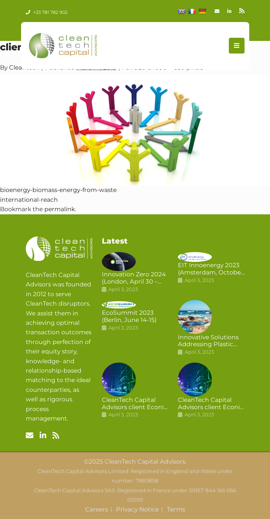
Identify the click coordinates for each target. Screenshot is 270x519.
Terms (176, 509)
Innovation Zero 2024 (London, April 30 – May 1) (134, 278)
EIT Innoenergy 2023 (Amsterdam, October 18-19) (210, 269)
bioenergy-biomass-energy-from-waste (58, 190)
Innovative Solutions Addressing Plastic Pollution (208, 341)
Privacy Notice (137, 509)
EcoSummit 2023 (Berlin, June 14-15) (129, 316)
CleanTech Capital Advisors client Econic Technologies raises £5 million (211, 404)
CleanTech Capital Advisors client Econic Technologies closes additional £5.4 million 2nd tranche (135, 404)
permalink (59, 209)
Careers (96, 509)
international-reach (29, 199)
